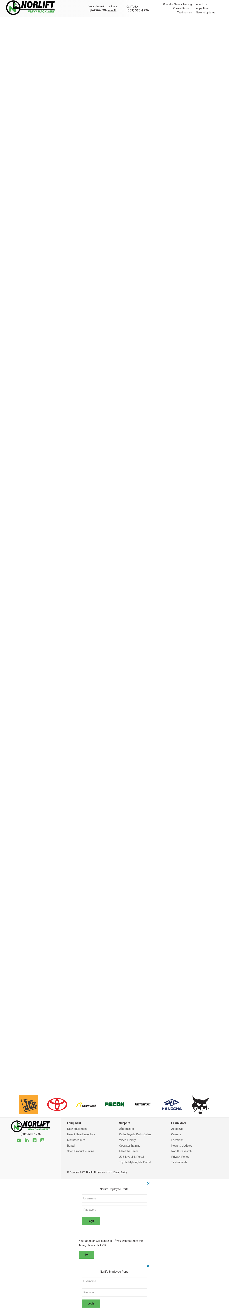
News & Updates (205, 12)
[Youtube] (19, 1140)
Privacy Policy (180, 1156)
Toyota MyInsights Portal (135, 1162)
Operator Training (129, 1145)
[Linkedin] (27, 1140)
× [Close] (148, 1183)
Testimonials (184, 12)
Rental (71, 1145)
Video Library (127, 1140)
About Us (201, 4)
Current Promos (182, 8)
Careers (176, 1134)
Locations (177, 1140)
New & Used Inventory (81, 1134)
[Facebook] (34, 1140)
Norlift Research (181, 1151)
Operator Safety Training (177, 4)
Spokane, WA (98, 10)
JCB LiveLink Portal (131, 1156)
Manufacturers (76, 1140)
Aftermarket (126, 1129)
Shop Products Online (80, 1151)
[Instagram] (42, 1140)
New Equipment (77, 1129)
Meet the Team (128, 1151)
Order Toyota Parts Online (135, 1134)
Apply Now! (202, 8)
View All (112, 10)
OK (86, 1254)
